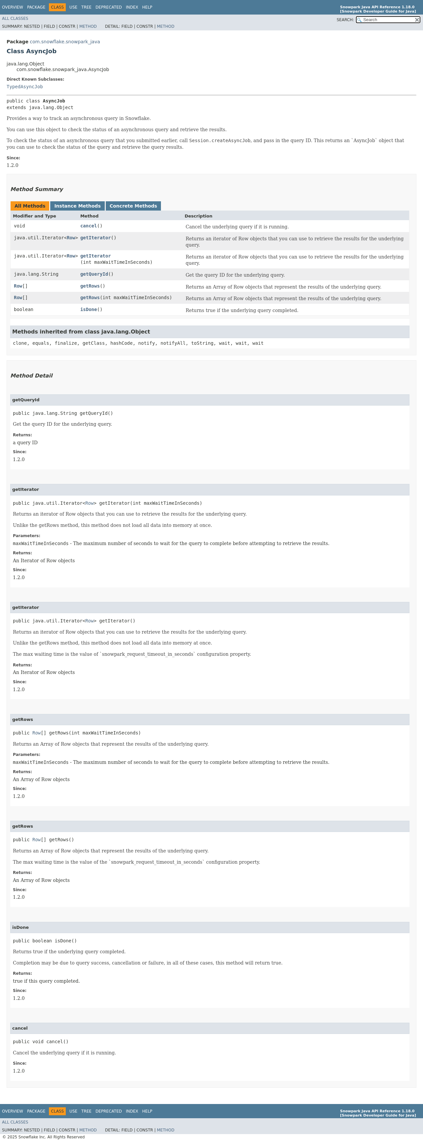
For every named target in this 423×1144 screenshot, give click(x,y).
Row (71, 237)
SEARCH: (345, 20)
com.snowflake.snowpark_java (65, 41)
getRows (90, 286)
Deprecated (109, 7)
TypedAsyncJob (25, 86)
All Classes (15, 18)
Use (73, 7)
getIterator (95, 237)
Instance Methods (77, 206)
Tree (86, 7)
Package (36, 7)
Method (88, 26)
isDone (88, 309)
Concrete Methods (133, 206)
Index (132, 7)
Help (147, 7)
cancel (88, 225)
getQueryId (94, 274)
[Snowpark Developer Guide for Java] (378, 11)
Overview (12, 7)
